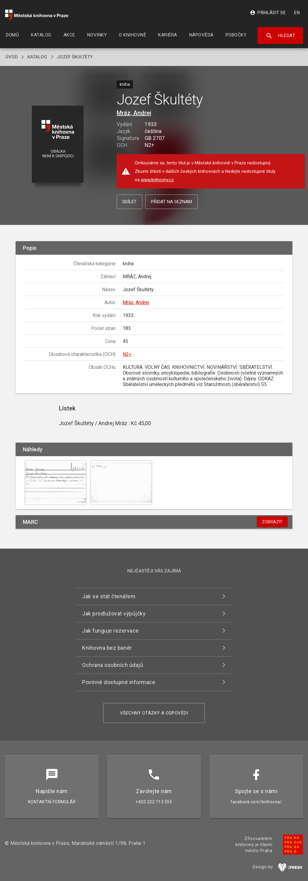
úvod (11, 57)
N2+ (127, 354)
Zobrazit (272, 521)
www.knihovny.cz (157, 179)
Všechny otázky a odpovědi (154, 713)
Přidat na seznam (171, 201)
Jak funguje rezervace (110, 630)
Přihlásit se (268, 12)
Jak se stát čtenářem (108, 596)
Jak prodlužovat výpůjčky (114, 613)
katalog (37, 57)
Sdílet (129, 201)
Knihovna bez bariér (107, 648)
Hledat (280, 35)
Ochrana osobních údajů (112, 665)
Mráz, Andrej (134, 113)
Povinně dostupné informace (118, 682)
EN (297, 12)
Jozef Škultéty (75, 57)
